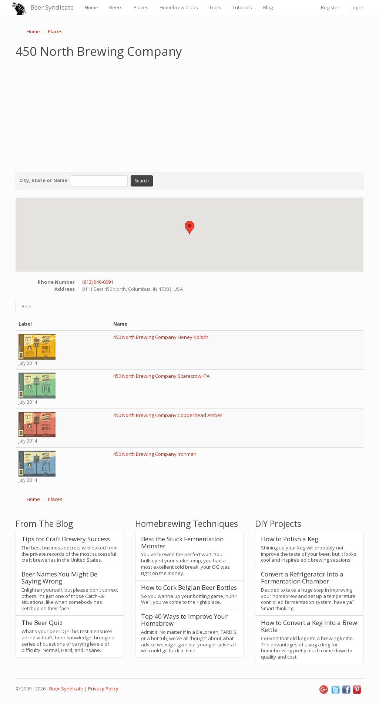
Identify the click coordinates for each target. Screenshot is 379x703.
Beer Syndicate (52, 7)
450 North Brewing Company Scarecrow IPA (161, 376)
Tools (215, 7)
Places (141, 7)
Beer (26, 306)
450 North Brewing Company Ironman (155, 454)
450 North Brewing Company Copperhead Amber (167, 415)
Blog (268, 7)
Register (330, 7)
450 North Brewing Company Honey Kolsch (160, 337)
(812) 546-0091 (97, 282)
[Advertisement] (189, 113)
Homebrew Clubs (179, 7)
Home (91, 7)
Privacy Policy (103, 688)
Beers (116, 7)
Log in (357, 7)
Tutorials (242, 7)
